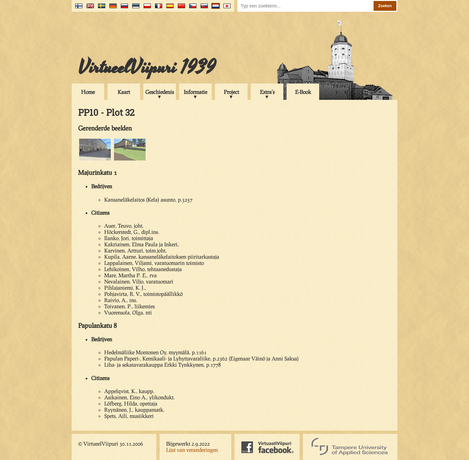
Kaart (124, 92)
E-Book (303, 92)
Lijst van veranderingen (192, 450)
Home (88, 92)
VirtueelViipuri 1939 (147, 67)
